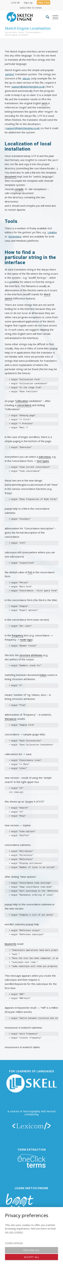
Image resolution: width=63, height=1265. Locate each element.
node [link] (23, 639)
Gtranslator (15, 236)
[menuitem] (15, 2)
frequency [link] (17, 635)
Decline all (31, 1250)
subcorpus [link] (45, 456)
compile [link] (19, 189)
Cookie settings (14, 1242)
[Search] (46, 17)
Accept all (31, 1257)
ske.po (26, 78)
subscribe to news (30, 7)
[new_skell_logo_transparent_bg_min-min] (31, 1083)
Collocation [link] (22, 401)
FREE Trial (43, 2)
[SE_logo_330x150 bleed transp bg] (26, 17)
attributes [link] (37, 655)
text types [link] (43, 461)
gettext (9, 74)
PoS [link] (30, 572)
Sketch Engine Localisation (28, 28)
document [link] (10, 176)
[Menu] (53, 17)
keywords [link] (10, 943)
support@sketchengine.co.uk (28, 86)
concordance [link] (24, 405)
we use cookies (14, 1232)
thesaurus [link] (10, 718)
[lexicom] (32, 1125)
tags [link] (29, 639)
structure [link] (24, 655)
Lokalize (52, 232)
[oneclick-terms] (31, 1161)
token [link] (43, 675)
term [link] (44, 103)
